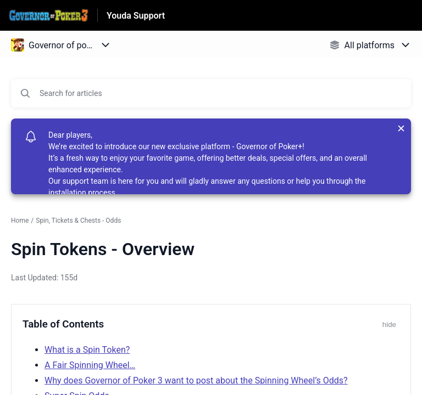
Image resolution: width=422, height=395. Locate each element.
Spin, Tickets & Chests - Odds (78, 220)
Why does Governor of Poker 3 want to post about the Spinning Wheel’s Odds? (196, 380)
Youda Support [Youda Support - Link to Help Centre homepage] (136, 15)
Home (20, 220)
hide (389, 324)
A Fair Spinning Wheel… (90, 365)
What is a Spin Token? (87, 350)
